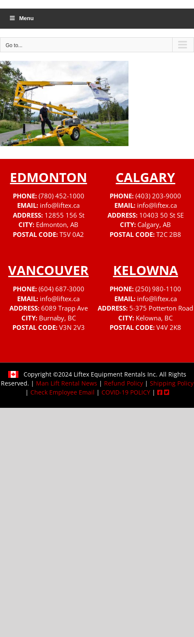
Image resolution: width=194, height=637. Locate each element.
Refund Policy (123, 383)
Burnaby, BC (57, 318)
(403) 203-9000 (158, 195)
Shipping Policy (172, 383)
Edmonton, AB (57, 224)
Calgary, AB (154, 224)
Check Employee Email (62, 392)
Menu (21, 18)
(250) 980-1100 (158, 288)
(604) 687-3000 (61, 288)
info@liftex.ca (60, 205)
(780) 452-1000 (61, 195)
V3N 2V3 (72, 327)
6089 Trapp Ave (64, 308)
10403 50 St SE (161, 215)
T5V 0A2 (72, 234)
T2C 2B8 (168, 234)
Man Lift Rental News (66, 383)
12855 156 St (64, 215)
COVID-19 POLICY (125, 392)
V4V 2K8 (168, 327)
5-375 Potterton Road (161, 308)
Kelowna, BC (154, 318)
